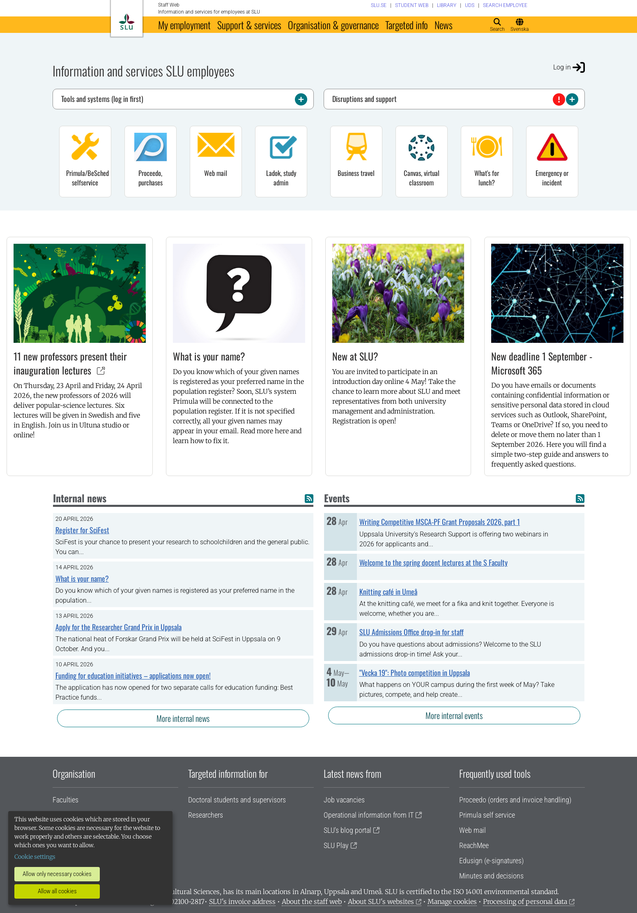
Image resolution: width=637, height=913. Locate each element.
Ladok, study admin (281, 177)
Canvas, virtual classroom (421, 177)
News (444, 24)
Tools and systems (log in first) (184, 99)
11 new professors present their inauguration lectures (70, 363)
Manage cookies (452, 901)
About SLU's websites (381, 901)
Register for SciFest (82, 530)
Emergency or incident (552, 177)
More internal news (182, 718)
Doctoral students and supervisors (237, 799)
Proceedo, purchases (150, 177)
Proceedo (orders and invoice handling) (515, 799)
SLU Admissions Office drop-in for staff (411, 631)
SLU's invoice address (242, 901)
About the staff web (312, 901)
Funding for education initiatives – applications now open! (133, 675)
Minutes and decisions (491, 875)
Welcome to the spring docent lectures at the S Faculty (433, 562)
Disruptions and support (455, 99)
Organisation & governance (333, 24)
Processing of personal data (525, 901)
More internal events (454, 715)
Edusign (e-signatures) (491, 860)
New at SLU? (355, 356)
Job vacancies (344, 799)
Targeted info (406, 24)
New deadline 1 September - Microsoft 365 (541, 363)
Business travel (356, 173)
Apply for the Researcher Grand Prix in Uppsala (118, 627)
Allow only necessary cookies (57, 874)
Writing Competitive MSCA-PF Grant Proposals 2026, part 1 (439, 521)
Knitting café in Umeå (388, 591)
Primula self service (487, 815)
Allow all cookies (57, 891)
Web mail (215, 173)
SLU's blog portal (347, 830)
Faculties (65, 799)
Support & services (249, 24)
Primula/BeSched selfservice (87, 177)
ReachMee (474, 845)
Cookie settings (34, 856)
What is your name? (209, 356)
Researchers (205, 815)
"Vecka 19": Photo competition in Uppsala (414, 672)
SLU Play (336, 845)
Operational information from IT (369, 815)
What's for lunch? (486, 177)
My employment (184, 24)
